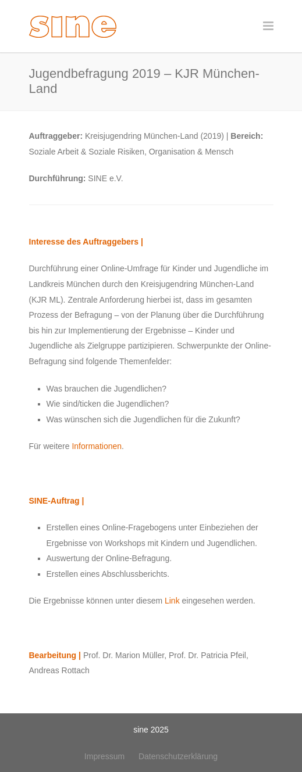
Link (172, 600)
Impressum (104, 756)
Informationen (97, 446)
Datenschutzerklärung (178, 756)
